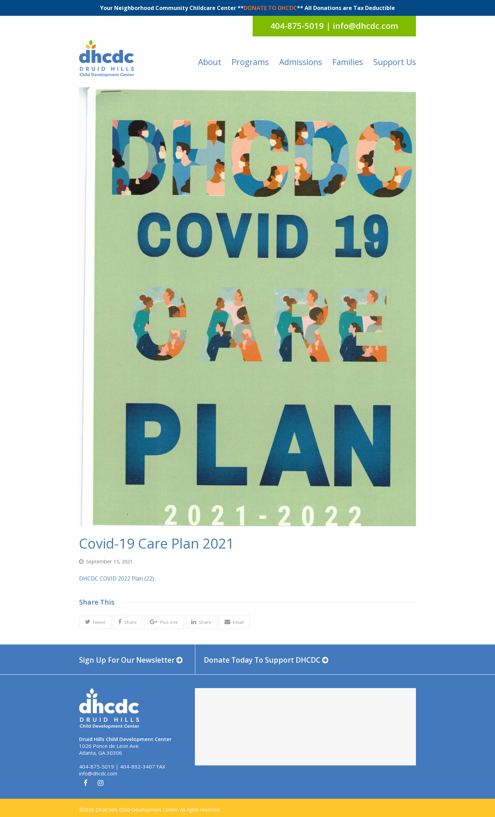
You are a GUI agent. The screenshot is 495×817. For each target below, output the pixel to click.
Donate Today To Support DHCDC (266, 660)
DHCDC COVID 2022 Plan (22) (116, 578)
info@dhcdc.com (98, 773)
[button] (95, 622)
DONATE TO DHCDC (270, 8)
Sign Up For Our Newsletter (131, 660)
